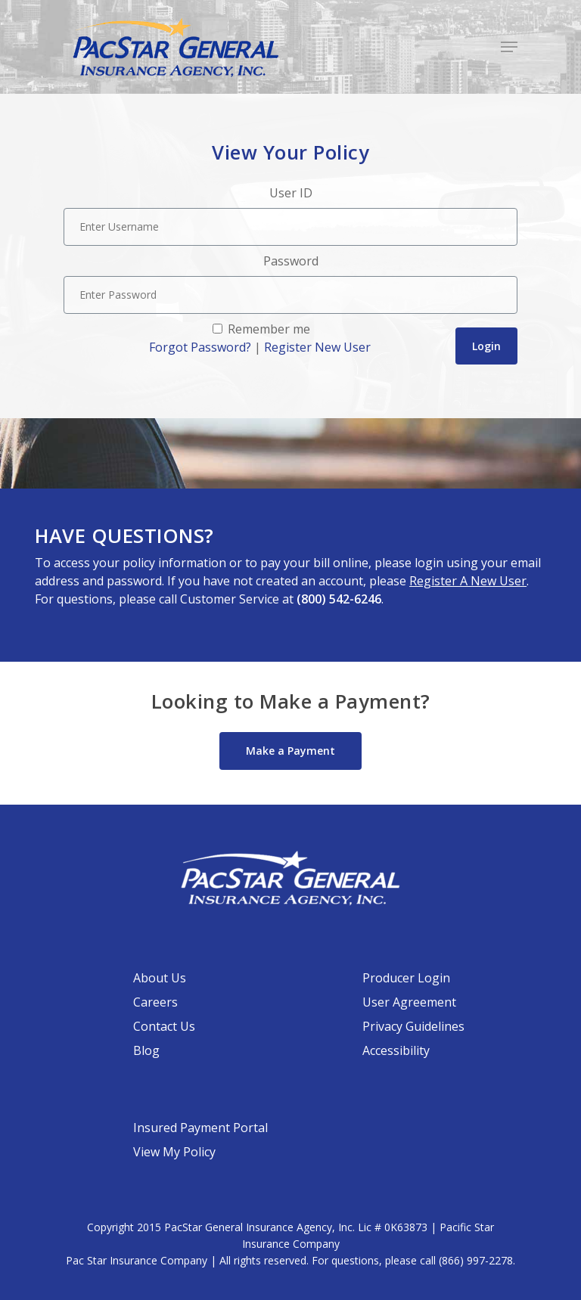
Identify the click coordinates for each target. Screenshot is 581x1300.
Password (290, 261)
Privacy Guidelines (413, 1026)
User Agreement (409, 1002)
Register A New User (468, 580)
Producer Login (406, 978)
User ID (290, 193)
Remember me (267, 329)
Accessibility (396, 1050)
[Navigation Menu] (509, 46)
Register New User (317, 347)
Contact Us (164, 1026)
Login (486, 346)
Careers (155, 1002)
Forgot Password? (200, 347)
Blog (146, 1050)
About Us (159, 978)
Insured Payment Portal (200, 1127)
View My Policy (174, 1151)
